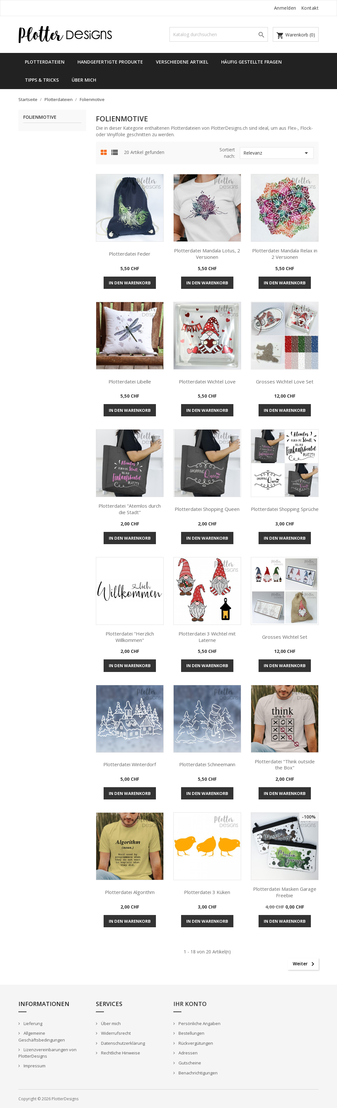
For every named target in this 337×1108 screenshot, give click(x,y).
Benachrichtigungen (198, 1073)
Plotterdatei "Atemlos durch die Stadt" (129, 509)
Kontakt (310, 8)
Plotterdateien (45, 62)
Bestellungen (191, 1033)
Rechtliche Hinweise (120, 1053)
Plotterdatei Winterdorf (129, 764)
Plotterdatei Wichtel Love (207, 381)
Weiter (305, 964)
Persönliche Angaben (199, 1023)
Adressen (188, 1053)
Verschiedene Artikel (182, 62)
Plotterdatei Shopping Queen (207, 509)
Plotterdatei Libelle (129, 381)
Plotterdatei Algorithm (130, 892)
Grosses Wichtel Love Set (284, 381)
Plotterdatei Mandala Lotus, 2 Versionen (207, 253)
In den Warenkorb (130, 283)
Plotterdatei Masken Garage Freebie (284, 892)
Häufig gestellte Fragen (251, 62)
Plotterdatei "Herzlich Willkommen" (130, 636)
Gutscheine (189, 1063)
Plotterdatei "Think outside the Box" (285, 764)
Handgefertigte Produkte (110, 62)
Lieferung (32, 1023)
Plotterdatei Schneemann (207, 764)
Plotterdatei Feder (129, 253)
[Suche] (218, 34)
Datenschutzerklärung (122, 1043)
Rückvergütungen (195, 1043)
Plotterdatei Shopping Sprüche (285, 509)
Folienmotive (39, 117)
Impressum (34, 1066)
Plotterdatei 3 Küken (207, 892)
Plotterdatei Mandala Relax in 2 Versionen (284, 253)
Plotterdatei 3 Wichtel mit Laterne (207, 636)
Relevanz (276, 153)
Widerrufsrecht (115, 1033)
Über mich (84, 80)
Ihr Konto (190, 1004)
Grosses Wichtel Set (284, 637)
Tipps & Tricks (42, 80)
